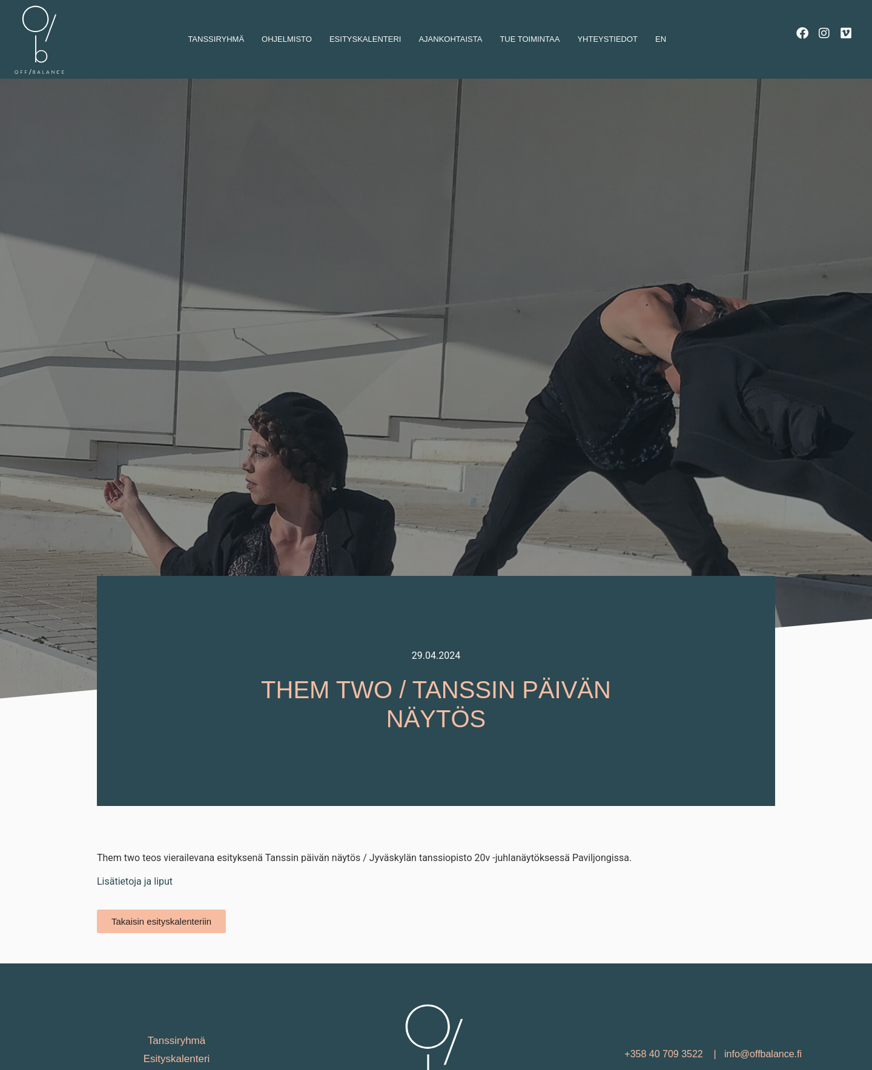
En (660, 39)
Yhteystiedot (607, 39)
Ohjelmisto (287, 39)
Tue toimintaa (530, 39)
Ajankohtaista (450, 39)
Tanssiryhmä (216, 39)
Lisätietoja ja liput (135, 915)
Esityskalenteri (365, 39)
